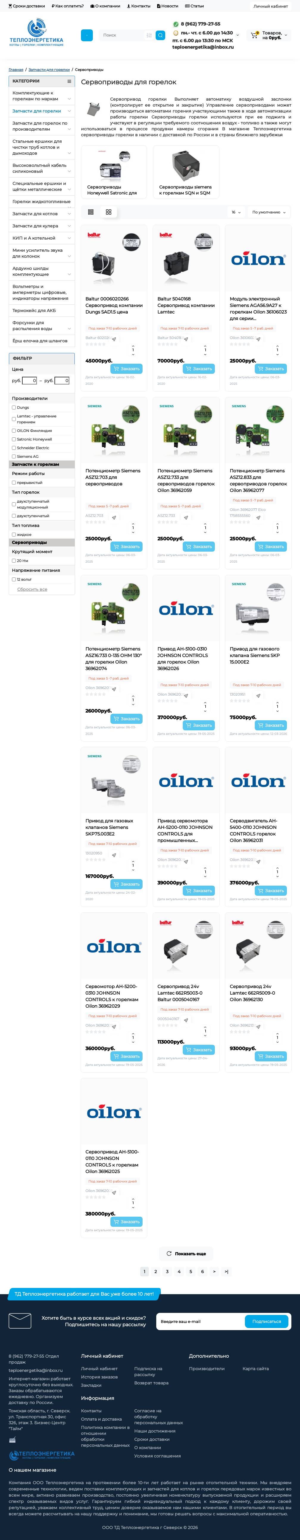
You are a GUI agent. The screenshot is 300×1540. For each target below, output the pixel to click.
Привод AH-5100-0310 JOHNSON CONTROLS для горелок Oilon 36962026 (182, 658)
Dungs (23, 407)
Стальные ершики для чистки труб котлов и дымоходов (37, 147)
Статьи (194, 6)
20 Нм (22, 560)
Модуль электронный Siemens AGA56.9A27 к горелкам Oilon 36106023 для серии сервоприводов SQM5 (258, 309)
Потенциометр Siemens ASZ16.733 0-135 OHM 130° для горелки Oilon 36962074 (113, 658)
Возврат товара (151, 1383)
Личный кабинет (271, 6)
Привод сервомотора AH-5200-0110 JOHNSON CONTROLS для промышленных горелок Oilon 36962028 (184, 831)
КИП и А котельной (33, 238)
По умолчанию (268, 212)
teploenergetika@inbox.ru (35, 1370)
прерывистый (29, 482)
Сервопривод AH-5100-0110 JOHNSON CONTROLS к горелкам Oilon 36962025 (112, 1161)
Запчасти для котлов (35, 213)
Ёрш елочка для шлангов (40, 341)
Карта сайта (256, 1368)
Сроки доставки (27, 6)
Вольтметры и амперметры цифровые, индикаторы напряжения (40, 292)
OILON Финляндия (34, 430)
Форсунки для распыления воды (32, 325)
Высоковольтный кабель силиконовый (39, 168)
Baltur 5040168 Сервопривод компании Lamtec (186, 305)
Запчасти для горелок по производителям (39, 126)
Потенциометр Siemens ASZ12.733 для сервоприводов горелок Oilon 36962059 (186, 480)
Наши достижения (154, 1431)
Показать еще (186, 1253)
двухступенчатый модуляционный (33, 504)
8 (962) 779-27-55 (196, 24)
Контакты (138, 6)
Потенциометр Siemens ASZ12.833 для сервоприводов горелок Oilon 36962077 (258, 480)
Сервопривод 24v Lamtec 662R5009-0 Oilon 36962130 (252, 993)
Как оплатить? (68, 6)
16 (236, 212)
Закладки (91, 1385)
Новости (167, 6)
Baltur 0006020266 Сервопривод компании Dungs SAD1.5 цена (114, 305)
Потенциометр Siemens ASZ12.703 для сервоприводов (112, 477)
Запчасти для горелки (36, 111)
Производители (207, 1368)
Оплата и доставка (101, 1419)
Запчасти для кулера (35, 226)
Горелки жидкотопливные (41, 201)
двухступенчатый (33, 516)
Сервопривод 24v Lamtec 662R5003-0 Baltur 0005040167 (179, 993)
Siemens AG (27, 456)
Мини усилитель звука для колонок (37, 253)
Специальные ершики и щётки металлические (39, 186)
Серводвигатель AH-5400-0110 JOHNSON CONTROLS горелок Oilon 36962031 (253, 830)
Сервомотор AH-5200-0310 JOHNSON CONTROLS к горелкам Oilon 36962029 (111, 996)
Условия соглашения (157, 1456)
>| (226, 1271)
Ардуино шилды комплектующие (30, 271)
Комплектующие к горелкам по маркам (35, 96)
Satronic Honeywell (34, 439)
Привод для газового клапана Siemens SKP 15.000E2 (255, 655)
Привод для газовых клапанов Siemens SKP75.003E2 (109, 827)
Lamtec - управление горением (36, 419)
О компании (105, 6)
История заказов (99, 1377)
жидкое (24, 534)
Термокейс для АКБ (34, 310)
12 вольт (24, 579)
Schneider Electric (33, 448)
